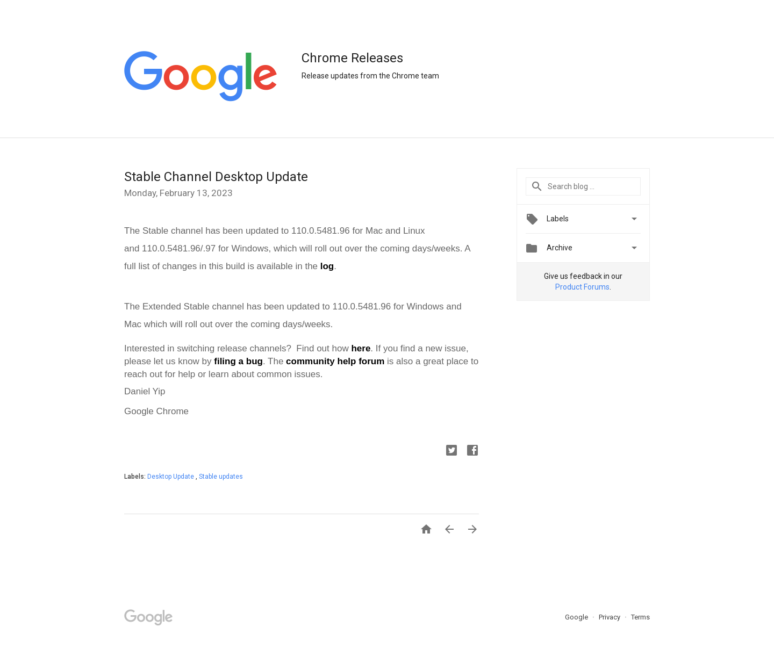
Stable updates (221, 476)
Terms (640, 617)
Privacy (610, 617)
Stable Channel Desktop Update (216, 176)
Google (577, 617)
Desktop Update (171, 476)
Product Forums (582, 287)
